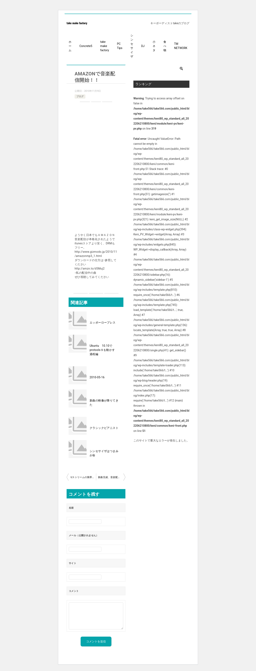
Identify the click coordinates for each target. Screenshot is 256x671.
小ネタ (154, 46)
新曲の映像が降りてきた (104, 402)
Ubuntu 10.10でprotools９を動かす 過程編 (104, 350)
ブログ (80, 96)
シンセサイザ (131, 46)
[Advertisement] (96, 168)
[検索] (161, 69)
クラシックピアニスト (104, 427)
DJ (143, 46)
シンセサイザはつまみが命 (104, 453)
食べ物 (164, 46)
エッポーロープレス (103, 322)
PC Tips (119, 46)
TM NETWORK (180, 46)
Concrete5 (85, 46)
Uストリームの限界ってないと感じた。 (83, 477)
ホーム (70, 46)
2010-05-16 (97, 377)
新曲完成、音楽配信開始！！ (111, 477)
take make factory (77, 23)
